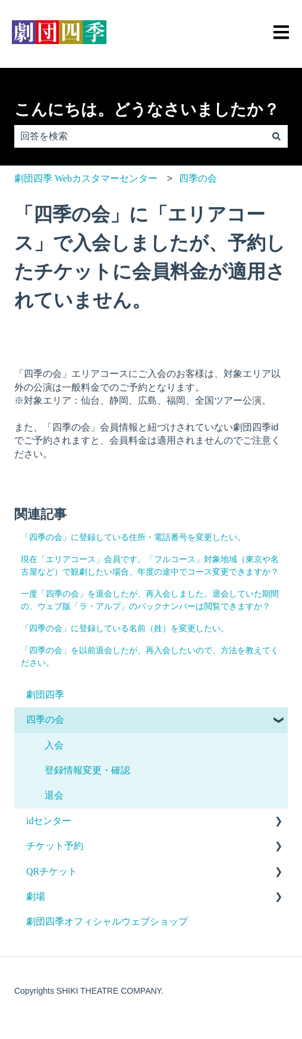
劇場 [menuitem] (35, 896)
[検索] (276, 136)
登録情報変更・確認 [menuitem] (87, 770)
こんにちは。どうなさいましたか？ (146, 109)
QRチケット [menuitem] (51, 871)
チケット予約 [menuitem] (54, 846)
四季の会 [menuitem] (45, 719)
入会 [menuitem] (54, 745)
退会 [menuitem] (54, 795)
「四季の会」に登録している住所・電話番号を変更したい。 (133, 537)
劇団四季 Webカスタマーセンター (86, 178)
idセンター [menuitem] (48, 821)
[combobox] (139, 136)
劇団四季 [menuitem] (45, 694)
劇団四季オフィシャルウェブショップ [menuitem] (107, 921)
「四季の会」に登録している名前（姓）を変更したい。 (125, 628)
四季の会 (198, 178)
